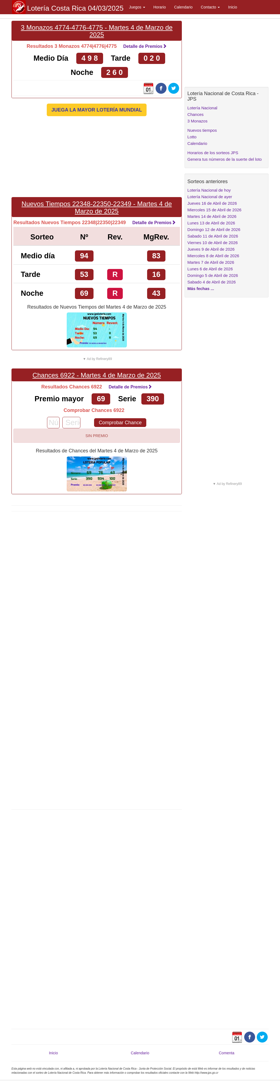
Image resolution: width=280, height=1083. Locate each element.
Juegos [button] (137, 7)
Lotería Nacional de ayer (209, 196)
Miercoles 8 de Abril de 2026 (213, 255)
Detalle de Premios (145, 46)
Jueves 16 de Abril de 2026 (212, 203)
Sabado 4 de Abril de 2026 (211, 282)
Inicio (232, 7)
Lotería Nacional (202, 108)
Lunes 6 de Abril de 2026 (210, 269)
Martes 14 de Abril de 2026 (211, 216)
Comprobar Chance (120, 422)
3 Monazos (197, 121)
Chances (195, 114)
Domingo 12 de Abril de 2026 (213, 229)
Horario (159, 7)
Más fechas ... (200, 288)
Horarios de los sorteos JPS (212, 152)
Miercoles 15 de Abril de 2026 (214, 209)
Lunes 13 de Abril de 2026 (211, 223)
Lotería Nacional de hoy (209, 190)
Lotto (191, 136)
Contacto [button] (210, 7)
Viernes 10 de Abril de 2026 (212, 242)
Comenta (226, 1053)
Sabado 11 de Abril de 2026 (212, 236)
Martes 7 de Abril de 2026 (210, 262)
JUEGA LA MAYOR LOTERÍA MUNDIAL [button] (96, 110)
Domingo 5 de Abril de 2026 (212, 275)
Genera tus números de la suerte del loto (224, 159)
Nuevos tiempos (202, 130)
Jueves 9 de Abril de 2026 (211, 249)
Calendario (183, 7)
